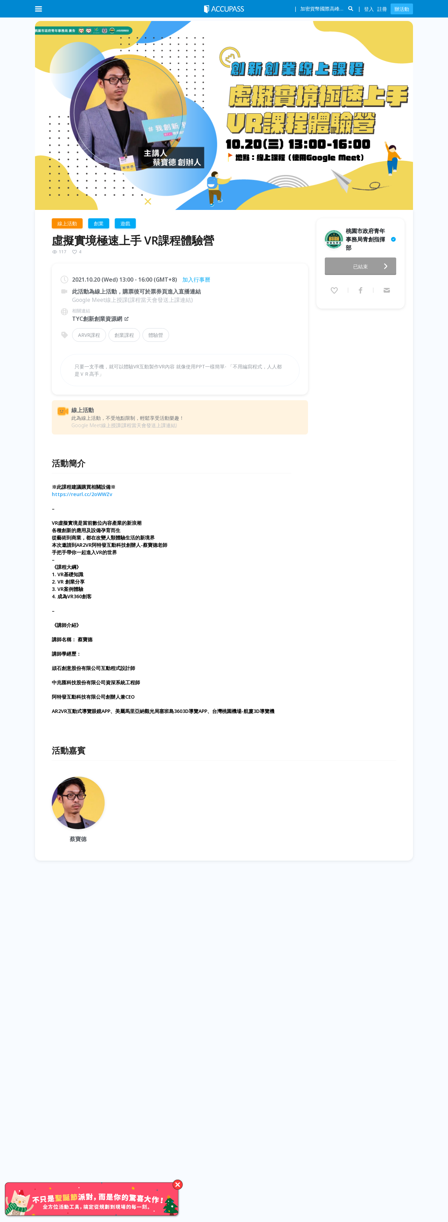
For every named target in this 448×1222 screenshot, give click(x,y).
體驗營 (155, 335)
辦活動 (401, 9)
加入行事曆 (196, 279)
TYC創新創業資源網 (100, 319)
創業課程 (124, 335)
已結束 (372, 266)
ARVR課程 (89, 335)
